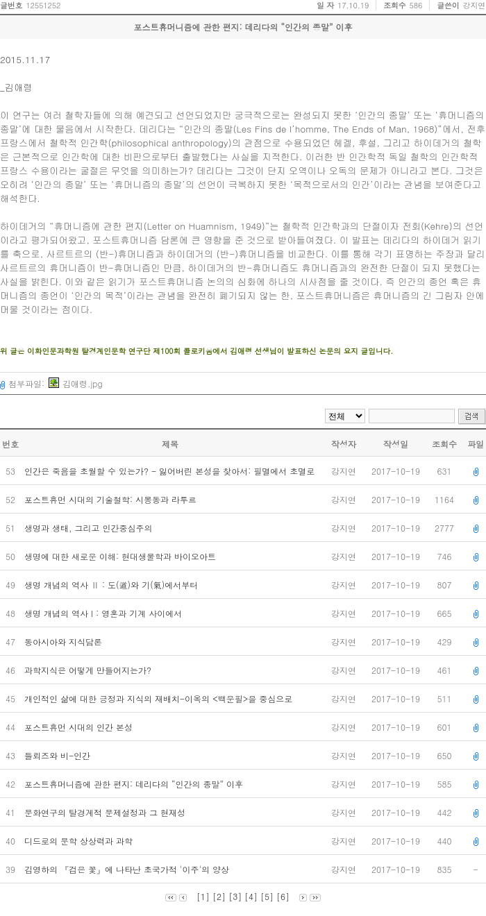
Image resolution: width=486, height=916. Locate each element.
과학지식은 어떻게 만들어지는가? (89, 670)
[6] (283, 896)
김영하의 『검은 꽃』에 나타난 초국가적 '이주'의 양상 (128, 869)
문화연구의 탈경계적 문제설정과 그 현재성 (106, 812)
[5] (267, 896)
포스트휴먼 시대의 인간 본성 (79, 727)
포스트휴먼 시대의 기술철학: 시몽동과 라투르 (111, 499)
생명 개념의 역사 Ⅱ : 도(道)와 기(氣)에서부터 (112, 585)
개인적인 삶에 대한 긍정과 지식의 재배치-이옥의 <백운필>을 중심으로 (159, 698)
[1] (203, 896)
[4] (251, 896)
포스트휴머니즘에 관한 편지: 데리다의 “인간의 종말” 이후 (135, 784)
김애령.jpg (76, 383)
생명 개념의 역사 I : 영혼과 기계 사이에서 (104, 613)
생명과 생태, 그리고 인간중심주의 (90, 528)
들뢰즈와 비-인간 (58, 755)
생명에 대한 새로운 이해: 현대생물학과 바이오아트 (121, 556)
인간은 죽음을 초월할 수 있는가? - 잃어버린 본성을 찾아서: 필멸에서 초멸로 (170, 471)
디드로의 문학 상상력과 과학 (79, 841)
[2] (219, 896)
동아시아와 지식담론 (64, 641)
